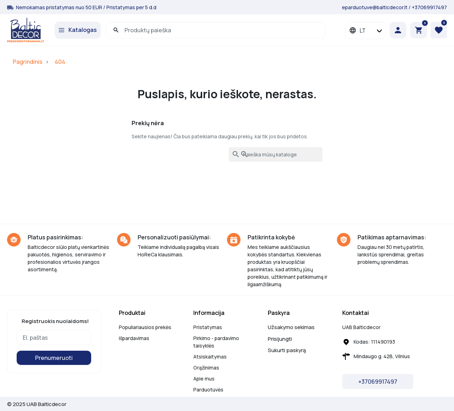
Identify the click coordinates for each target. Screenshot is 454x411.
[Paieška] (275, 154)
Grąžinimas (206, 367)
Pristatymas (207, 327)
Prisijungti (280, 339)
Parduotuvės (208, 389)
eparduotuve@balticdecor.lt (375, 7)
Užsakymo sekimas (291, 327)
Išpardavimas (134, 338)
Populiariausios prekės (145, 327)
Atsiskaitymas (210, 356)
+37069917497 (429, 7)
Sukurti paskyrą (287, 350)
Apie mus (204, 378)
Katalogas (82, 30)
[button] (418, 30)
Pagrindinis (28, 62)
